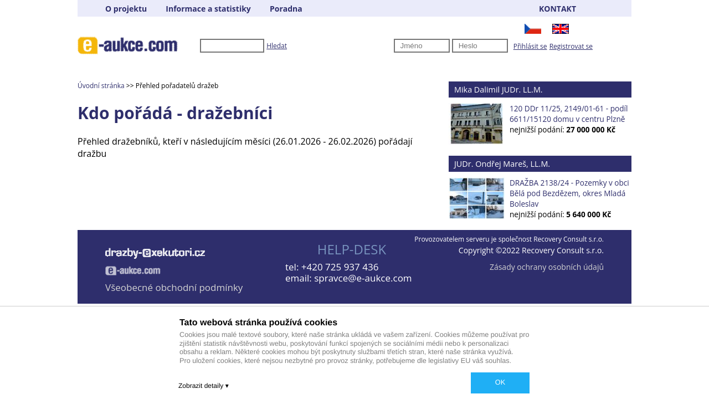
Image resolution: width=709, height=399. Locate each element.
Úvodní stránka (101, 85)
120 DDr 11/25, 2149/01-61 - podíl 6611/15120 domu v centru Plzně (569, 113)
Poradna (286, 8)
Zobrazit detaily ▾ (203, 386)
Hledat (276, 45)
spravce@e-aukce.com (363, 278)
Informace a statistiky (208, 8)
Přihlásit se (530, 46)
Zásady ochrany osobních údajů (547, 267)
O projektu (126, 8)
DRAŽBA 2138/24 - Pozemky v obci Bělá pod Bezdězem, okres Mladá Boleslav (569, 193)
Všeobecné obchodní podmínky (174, 287)
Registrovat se (571, 46)
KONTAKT (557, 8)
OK (500, 382)
